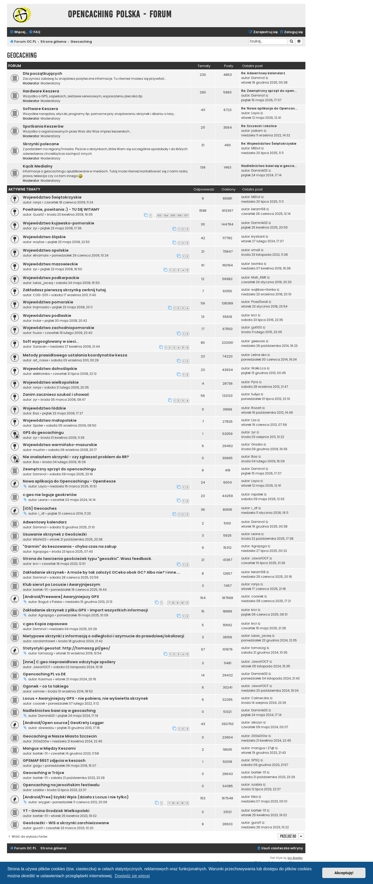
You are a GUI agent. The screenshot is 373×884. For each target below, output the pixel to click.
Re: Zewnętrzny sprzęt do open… (269, 91)
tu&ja (255, 394)
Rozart (256, 408)
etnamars (41, 255)
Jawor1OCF (260, 558)
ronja (37, 202)
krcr (254, 315)
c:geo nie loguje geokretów (50, 494)
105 (173, 215)
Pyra (254, 382)
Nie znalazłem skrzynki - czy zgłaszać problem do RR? (76, 456)
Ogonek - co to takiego (46, 686)
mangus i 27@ (262, 748)
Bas (36, 413)
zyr (35, 228)
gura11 (38, 828)
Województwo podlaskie (47, 315)
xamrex (39, 691)
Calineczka (260, 698)
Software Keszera (40, 108)
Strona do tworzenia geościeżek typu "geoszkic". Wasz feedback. (87, 558)
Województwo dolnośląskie (50, 368)
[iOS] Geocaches (40, 508)
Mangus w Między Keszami (49, 748)
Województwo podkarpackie (51, 277)
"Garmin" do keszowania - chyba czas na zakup (70, 546)
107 (186, 215)
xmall (255, 250)
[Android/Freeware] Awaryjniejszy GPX (61, 596)
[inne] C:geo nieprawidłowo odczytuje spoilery (69, 661)
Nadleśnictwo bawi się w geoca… (269, 166)
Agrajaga (40, 551)
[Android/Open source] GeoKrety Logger (63, 722)
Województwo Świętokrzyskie (52, 197)
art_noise (40, 360)
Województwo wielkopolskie (51, 382)
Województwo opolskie (46, 250)
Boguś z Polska (50, 602)
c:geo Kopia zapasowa (45, 623)
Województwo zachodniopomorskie (58, 327)
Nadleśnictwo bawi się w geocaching (59, 710)
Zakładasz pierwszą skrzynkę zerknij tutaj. (65, 290)
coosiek (257, 596)
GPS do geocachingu (43, 432)
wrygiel (43, 802)
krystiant (258, 236)
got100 (256, 327)
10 (182, 602)
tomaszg (45, 653)
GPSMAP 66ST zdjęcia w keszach (54, 760)
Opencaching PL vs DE (44, 674)
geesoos (258, 341)
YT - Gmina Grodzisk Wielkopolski (56, 810)
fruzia (37, 333)
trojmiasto (41, 307)
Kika (254, 796)
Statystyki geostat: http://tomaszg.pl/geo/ (66, 648)
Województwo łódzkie (44, 408)
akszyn (256, 722)
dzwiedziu (46, 728)
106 (180, 215)
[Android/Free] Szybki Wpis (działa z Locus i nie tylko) (76, 797)
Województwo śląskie (44, 236)
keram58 (258, 209)
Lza (253, 420)
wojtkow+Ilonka (263, 289)
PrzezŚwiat (259, 301)
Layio (255, 113)
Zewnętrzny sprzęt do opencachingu (59, 469)
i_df (41, 513)
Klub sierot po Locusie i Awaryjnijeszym (61, 584)
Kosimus (45, 679)
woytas (39, 242)
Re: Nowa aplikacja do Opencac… (269, 108)
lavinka (257, 263)
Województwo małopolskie (50, 420)
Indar (37, 320)
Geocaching (22, 55)
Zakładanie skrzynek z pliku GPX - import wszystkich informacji (85, 610)
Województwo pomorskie (48, 302)
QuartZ (38, 214)
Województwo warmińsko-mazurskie (60, 444)
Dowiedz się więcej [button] (132, 876)
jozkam (257, 130)
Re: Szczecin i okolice (259, 126)
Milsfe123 (39, 539)
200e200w (41, 741)
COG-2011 (40, 295)
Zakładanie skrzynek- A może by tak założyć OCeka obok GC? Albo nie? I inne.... (101, 572)
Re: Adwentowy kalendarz (263, 73)
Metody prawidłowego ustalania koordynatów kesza (75, 355)
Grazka (257, 444)
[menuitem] (34, 32)
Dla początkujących (42, 73)
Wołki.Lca (258, 368)
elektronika (41, 373)
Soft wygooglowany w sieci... (51, 341)
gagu (37, 765)
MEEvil (255, 148)
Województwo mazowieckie (50, 264)
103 (159, 215)
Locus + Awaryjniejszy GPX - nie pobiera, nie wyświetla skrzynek (85, 698)
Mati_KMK (258, 277)
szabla (38, 790)
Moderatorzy (50, 83)
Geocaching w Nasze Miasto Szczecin (60, 736)
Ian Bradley (295, 858)
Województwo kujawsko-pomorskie (58, 223)
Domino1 (258, 78)
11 (187, 602)
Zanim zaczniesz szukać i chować (56, 394)
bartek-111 (40, 589)
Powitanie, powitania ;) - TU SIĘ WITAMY (61, 209)
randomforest (44, 641)
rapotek (257, 494)
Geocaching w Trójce (43, 772)
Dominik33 (259, 170)
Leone (42, 500)
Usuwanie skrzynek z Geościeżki (55, 534)
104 (166, 215)
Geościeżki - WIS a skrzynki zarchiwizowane (66, 822)
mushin (39, 450)
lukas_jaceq (43, 283)
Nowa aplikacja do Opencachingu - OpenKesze (69, 481)
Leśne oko (259, 355)
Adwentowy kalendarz (45, 522)
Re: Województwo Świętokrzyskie (268, 143)
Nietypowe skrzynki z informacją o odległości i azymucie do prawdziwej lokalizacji (103, 636)
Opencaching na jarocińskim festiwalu (61, 784)
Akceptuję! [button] (344, 873)
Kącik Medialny (38, 166)
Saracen (40, 346)
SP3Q (255, 760)
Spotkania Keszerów (43, 126)
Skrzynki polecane (41, 144)
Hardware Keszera (41, 91)
